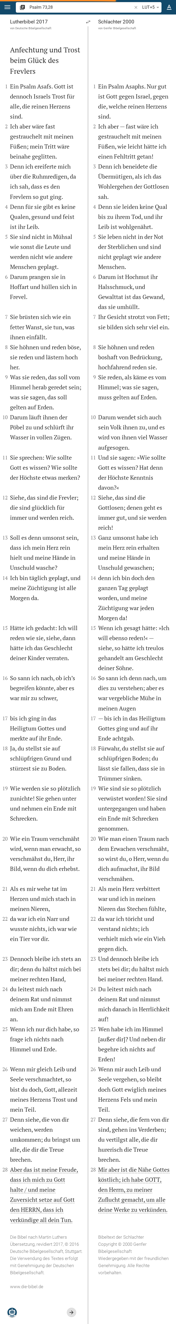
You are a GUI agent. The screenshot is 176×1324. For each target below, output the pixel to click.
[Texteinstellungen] (169, 7)
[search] (81, 7)
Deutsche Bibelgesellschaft (33, 28)
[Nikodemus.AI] (12, 1312)
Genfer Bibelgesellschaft (119, 28)
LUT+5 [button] (151, 7)
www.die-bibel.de (26, 1286)
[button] (7, 7)
